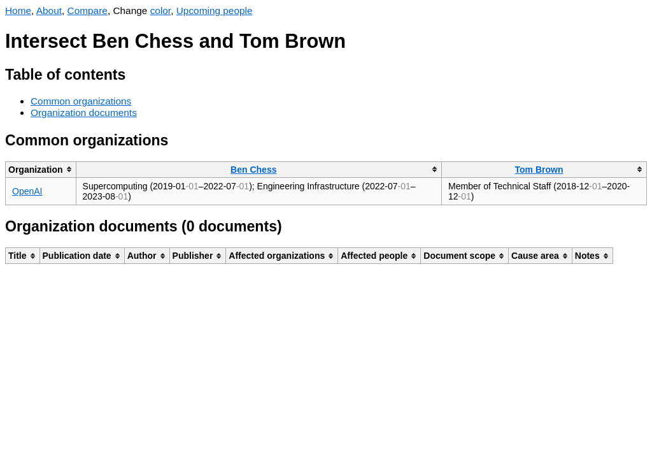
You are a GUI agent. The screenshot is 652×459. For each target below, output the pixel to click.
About (49, 10)
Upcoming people (214, 10)
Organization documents (84, 112)
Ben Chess (253, 169)
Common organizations (81, 101)
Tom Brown (539, 169)
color (160, 10)
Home (18, 10)
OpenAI (27, 191)
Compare (87, 10)
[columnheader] (41, 169)
